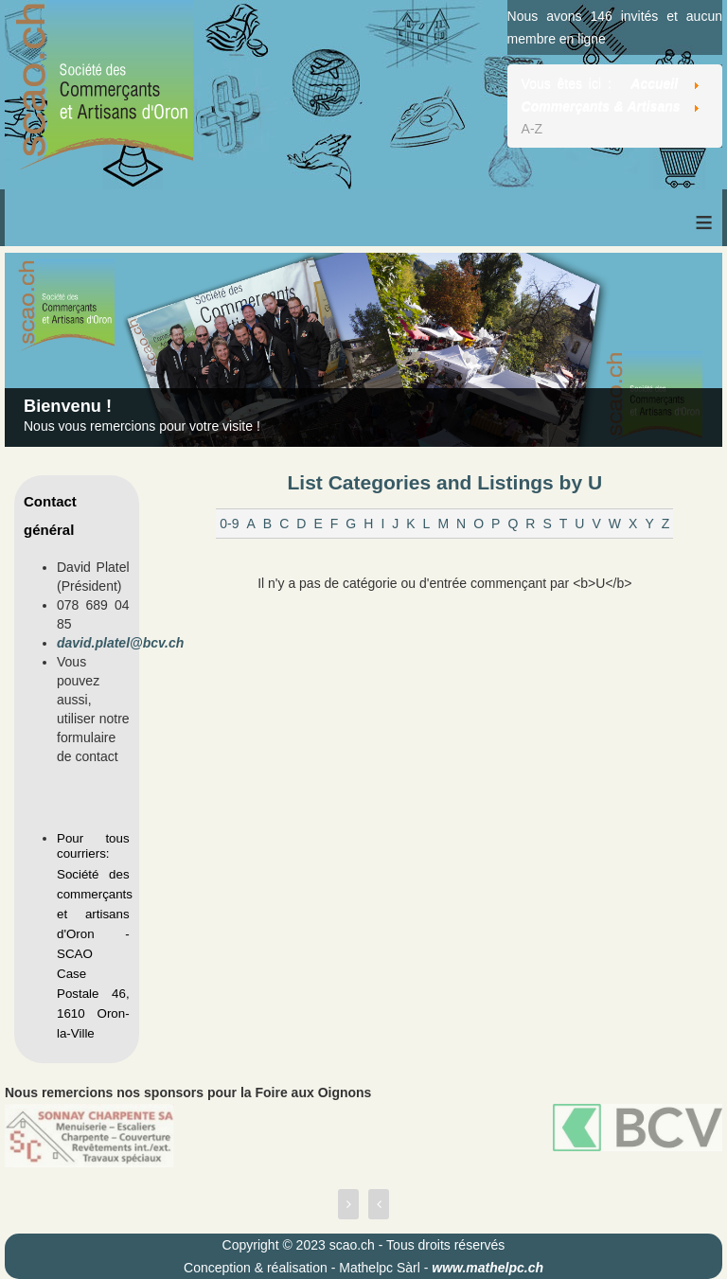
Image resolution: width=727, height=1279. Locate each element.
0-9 (229, 523)
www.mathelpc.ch (487, 1267)
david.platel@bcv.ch (120, 642)
